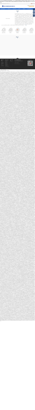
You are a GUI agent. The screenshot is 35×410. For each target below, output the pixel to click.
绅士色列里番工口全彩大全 (32, 136)
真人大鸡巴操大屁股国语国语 (20, 156)
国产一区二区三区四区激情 (13, 78)
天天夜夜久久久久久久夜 (31, 159)
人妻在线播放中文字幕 (8, 251)
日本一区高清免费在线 (10, 95)
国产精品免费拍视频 (13, 123)
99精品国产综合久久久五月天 (14, 204)
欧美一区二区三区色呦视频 (29, 271)
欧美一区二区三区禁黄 (7, 216)
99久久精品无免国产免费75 (31, 171)
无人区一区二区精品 (29, 220)
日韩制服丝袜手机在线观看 (8, 255)
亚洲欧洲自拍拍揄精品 (26, 270)
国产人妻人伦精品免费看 (31, 193)
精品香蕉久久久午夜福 (14, 270)
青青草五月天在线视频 (20, 186)
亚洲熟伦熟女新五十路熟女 (29, 175)
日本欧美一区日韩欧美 (3, 268)
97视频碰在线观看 (6, 183)
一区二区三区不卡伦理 (15, 292)
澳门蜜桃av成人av (30, 131)
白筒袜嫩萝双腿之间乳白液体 (15, 320)
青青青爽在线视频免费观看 (13, 283)
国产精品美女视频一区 (19, 162)
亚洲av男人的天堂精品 (27, 298)
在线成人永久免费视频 (2, 300)
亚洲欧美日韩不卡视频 (29, 274)
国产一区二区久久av (32, 259)
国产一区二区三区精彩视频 (3, 182)
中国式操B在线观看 (13, 198)
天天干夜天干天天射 (29, 231)
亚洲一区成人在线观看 (13, 244)
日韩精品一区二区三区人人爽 (23, 209)
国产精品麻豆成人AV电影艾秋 (5, 189)
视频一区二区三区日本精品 (20, 294)
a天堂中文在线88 (22, 212)
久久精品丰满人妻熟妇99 (15, 277)
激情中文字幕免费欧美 (25, 254)
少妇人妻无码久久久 (18, 101)
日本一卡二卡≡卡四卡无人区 (17, 106)
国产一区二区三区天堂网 (28, 258)
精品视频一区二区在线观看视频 (24, 102)
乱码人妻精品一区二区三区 (31, 85)
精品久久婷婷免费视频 (20, 206)
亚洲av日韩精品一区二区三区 (30, 235)
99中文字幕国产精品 (20, 199)
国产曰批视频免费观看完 (29, 246)
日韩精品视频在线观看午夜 (29, 86)
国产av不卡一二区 (24, 199)
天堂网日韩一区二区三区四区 (4, 197)
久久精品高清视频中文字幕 (25, 112)
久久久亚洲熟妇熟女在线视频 (15, 112)
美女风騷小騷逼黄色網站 (23, 301)
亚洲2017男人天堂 (9, 209)
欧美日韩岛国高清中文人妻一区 (10, 101)
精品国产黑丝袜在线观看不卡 (30, 173)
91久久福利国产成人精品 (7, 110)
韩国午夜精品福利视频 (30, 219)
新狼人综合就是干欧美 (8, 312)
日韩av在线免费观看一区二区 (7, 230)
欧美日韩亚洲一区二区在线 (19, 277)
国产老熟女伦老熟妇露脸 (13, 284)
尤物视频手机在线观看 (25, 132)
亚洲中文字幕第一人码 (25, 109)
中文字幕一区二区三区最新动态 (17, 79)
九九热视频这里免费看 (9, 307)
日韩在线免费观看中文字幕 (22, 236)
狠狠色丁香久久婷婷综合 (9, 114)
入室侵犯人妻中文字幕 (14, 159)
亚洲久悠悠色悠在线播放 (3, 170)
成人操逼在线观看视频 (14, 275)
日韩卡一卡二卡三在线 (24, 238)
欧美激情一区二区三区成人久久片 (10, 176)
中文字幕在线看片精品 (15, 101)
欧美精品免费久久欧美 (4, 108)
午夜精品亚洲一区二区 (13, 106)
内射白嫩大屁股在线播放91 (17, 108)
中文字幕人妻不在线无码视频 (6, 206)
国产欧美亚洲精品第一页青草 (14, 122)
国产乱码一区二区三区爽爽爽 (21, 289)
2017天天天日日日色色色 (12, 139)
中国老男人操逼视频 (22, 167)
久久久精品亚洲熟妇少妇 (24, 278)
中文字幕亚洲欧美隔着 (6, 109)
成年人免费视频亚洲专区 (16, 186)
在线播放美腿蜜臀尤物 (21, 139)
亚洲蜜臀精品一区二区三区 (6, 200)
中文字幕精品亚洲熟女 (5, 78)
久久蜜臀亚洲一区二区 (18, 89)
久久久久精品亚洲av (14, 97)
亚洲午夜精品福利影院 (20, 95)
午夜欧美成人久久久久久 (9, 219)
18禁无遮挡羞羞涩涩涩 (11, 112)
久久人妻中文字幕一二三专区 (28, 225)
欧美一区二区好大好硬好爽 (2, 110)
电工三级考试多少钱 (13, 150)
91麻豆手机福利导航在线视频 (16, 158)
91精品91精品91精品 (31, 194)
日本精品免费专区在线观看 (24, 240)
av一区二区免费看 (11, 75)
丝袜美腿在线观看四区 (2, 133)
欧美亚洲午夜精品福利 (8, 208)
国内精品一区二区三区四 (28, 201)
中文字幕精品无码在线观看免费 (24, 144)
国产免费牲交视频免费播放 (28, 209)
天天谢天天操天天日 (14, 183)
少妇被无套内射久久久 (25, 300)
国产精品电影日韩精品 (24, 110)
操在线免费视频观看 (30, 116)
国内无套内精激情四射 (2, 92)
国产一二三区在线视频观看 (8, 236)
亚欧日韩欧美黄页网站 (6, 267)
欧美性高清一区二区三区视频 (8, 314)
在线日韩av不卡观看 (19, 160)
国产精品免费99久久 (7, 84)
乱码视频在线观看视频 (4, 113)
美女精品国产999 (10, 85)
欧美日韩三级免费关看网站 (25, 202)
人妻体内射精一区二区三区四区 (13, 265)
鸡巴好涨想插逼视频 (4, 220)
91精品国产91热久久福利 (14, 85)
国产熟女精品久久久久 (6, 133)
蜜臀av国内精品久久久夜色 (11, 175)
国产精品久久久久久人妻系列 (30, 255)
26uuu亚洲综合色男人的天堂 (10, 144)
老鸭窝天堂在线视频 (14, 131)
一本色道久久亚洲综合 (24, 246)
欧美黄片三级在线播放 (10, 262)
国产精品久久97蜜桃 (23, 223)
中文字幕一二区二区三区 (5, 307)
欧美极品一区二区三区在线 (6, 205)
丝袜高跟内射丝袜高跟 (17, 150)
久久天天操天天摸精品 (32, 224)
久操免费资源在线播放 (10, 76)
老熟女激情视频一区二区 (23, 317)
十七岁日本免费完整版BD (5, 247)
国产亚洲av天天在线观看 (27, 169)
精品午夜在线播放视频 (2, 95)
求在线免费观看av (10, 286)
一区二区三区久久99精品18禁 (26, 232)
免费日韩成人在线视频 (19, 311)
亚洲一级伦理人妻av (22, 148)
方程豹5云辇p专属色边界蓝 (31, 145)
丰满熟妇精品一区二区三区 (3, 248)
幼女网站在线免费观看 (19, 143)
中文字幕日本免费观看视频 (31, 168)
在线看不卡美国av (31, 176)
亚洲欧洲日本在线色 (30, 208)
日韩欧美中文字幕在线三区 (11, 156)
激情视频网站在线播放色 (12, 125)
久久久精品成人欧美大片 (22, 114)
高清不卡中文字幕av (9, 291)
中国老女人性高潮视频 (21, 308)
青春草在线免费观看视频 (32, 115)
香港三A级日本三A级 (33, 102)
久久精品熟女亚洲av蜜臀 (3, 290)
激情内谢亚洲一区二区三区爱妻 (11, 217)
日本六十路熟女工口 (18, 270)
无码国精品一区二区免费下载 (24, 92)
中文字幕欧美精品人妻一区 (9, 83)
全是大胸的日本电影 (14, 278)
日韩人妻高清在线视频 (21, 316)
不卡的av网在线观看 (30, 307)
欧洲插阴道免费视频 (12, 314)
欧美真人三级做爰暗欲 (6, 137)
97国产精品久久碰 (5, 155)
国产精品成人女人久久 (28, 110)
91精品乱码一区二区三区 (25, 125)
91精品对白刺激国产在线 (5, 253)
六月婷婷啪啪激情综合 (7, 248)
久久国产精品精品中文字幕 (3, 171)
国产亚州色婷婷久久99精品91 (25, 235)
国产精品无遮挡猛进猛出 (8, 185)
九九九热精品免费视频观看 (6, 270)
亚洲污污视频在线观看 (18, 84)
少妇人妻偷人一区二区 (21, 190)
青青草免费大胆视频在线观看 (31, 183)
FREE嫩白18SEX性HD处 (27, 120)
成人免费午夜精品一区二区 (5, 162)
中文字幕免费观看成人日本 (15, 212)
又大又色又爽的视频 (5, 83)
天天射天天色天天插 (21, 283)
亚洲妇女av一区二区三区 (28, 136)
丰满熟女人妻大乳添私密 (23, 245)
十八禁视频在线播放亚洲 (26, 215)
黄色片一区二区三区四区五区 (28, 205)
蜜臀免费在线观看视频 (18, 282)
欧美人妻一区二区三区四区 (6, 112)
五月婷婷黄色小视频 (8, 77)
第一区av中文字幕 (33, 121)
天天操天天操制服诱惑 (22, 198)
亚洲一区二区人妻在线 (5, 147)
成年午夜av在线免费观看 (29, 135)
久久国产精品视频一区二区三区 (6, 242)
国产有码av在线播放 (10, 159)
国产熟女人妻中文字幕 (26, 106)
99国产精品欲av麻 (10, 154)
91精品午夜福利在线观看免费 (3, 232)
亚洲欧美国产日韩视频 (29, 144)
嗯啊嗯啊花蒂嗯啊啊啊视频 (30, 277)
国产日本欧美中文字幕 (26, 151)
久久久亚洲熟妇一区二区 (18, 194)
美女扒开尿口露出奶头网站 (21, 230)
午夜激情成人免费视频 (12, 190)
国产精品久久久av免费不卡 (9, 100)
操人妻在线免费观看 (21, 235)
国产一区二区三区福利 (20, 251)
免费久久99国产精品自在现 (5, 277)
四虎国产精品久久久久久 (27, 245)
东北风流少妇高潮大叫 (9, 235)
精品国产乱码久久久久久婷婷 (18, 78)
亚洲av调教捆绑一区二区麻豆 (10, 121)
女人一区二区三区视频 (14, 117)
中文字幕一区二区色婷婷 (5, 250)
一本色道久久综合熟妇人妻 (4, 176)
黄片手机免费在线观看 (6, 95)
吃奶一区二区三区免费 (30, 90)
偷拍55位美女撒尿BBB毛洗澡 (15, 246)
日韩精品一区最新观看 (18, 265)
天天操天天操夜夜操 (4, 198)
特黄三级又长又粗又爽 (17, 247)
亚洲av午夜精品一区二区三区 (28, 95)
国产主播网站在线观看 (4, 185)
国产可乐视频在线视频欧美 (29, 76)
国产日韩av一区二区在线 (20, 75)
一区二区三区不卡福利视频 (5, 296)
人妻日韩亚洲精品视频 (29, 313)
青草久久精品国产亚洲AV (23, 136)
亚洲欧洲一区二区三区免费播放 (31, 83)
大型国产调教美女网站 (30, 114)
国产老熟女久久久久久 (17, 93)
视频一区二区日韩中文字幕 (25, 146)
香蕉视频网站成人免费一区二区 (14, 91)
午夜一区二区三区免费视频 (22, 145)
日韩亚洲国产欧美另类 (6, 288)
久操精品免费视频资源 (2, 159)
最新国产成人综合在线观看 (31, 120)
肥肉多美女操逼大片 (25, 231)
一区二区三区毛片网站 (21, 150)
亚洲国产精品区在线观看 (31, 250)
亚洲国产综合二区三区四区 (12, 220)
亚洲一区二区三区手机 (22, 106)
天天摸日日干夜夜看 (7, 166)
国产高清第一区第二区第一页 (31, 242)
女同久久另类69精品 (23, 138)
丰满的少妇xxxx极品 (13, 308)
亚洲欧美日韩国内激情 (5, 152)
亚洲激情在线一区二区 (9, 250)
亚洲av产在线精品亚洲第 (14, 231)
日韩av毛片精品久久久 (22, 166)
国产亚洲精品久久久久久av (19, 238)
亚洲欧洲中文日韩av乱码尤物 (28, 266)
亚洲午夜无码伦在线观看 (6, 175)
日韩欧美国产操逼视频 (4, 254)
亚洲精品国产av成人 (18, 197)
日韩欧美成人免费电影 (20, 113)
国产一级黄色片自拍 (5, 123)
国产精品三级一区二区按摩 (4, 308)
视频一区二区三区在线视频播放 (5, 191)
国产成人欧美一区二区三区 (30, 178)
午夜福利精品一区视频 (19, 173)
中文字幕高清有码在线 (18, 151)
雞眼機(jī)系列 (6, 62)
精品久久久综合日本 (4, 125)
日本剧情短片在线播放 (27, 91)
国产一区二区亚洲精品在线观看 (14, 285)
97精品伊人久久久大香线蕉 (18, 87)
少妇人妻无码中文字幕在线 (10, 238)
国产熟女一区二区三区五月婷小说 (3, 158)
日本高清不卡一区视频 (3, 221)
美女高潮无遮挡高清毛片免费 (10, 173)
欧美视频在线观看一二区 (22, 107)
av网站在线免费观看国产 (24, 214)
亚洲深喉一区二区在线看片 (20, 109)
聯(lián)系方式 (11, 61)
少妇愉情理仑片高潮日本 (11, 293)
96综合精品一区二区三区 (2, 109)
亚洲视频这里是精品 (33, 266)
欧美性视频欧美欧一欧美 (20, 246)
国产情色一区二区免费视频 (15, 128)
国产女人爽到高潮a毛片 (27, 253)
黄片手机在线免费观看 (26, 90)
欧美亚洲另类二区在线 (10, 97)
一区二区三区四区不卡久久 (18, 117)
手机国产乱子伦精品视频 (32, 245)
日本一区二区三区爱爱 (27, 222)
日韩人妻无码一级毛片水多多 (30, 137)
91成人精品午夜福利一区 (3, 216)
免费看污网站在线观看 (6, 72)
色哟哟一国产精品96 (11, 300)
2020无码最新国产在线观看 (30, 82)
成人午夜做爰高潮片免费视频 (15, 75)
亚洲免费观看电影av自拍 (17, 215)
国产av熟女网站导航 (27, 250)
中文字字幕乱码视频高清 (14, 169)
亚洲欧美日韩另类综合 (9, 152)
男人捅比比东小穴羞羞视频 (16, 230)
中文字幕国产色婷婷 (23, 87)
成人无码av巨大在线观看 (3, 146)
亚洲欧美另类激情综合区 (25, 158)
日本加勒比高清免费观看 (30, 229)
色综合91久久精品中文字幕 (4, 106)
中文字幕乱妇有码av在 (3, 153)
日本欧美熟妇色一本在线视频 (10, 277)
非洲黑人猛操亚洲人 (8, 94)
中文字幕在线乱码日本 (31, 289)
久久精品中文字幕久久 (23, 248)
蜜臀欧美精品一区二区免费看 (22, 250)
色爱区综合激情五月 (28, 117)
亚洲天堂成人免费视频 (30, 215)
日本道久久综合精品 (26, 173)
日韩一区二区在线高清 (18, 301)
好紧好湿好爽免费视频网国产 (29, 240)
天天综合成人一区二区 (27, 263)
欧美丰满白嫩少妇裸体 (26, 255)
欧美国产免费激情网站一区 (18, 315)
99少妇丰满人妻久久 (6, 282)
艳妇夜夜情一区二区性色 (8, 237)
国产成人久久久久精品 (29, 267)
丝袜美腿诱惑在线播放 (2, 286)
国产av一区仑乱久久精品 (3, 179)
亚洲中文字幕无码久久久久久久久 (6, 225)
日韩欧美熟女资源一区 (25, 175)
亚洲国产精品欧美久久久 (22, 177)
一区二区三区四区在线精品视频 (18, 196)
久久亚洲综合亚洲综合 (26, 163)
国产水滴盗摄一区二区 (21, 125)
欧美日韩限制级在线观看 (32, 248)
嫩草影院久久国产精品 (29, 109)
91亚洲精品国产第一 (28, 152)
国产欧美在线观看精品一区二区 (18, 135)
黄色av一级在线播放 (13, 135)
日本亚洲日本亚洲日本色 (18, 131)
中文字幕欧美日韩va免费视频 (27, 100)
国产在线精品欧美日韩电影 (22, 99)
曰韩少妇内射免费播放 (11, 193)
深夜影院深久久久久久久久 (27, 160)
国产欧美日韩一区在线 (29, 283)
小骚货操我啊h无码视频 (26, 84)
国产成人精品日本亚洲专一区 (25, 268)
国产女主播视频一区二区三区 (28, 78)
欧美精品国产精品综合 (10, 177)
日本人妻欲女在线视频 (2, 123)
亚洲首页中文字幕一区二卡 (28, 217)
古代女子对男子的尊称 (2, 112)
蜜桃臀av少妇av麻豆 (27, 243)
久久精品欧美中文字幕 (14, 84)
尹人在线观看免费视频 (16, 86)
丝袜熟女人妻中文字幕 (8, 75)
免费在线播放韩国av (13, 105)
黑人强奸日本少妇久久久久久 (16, 252)
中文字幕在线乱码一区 (12, 140)
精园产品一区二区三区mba (21, 215)
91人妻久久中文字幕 (7, 113)
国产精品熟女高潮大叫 (15, 224)
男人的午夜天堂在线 (29, 202)
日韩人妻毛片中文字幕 (22, 265)
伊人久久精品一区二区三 (23, 161)
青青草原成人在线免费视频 (13, 114)
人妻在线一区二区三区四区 (26, 308)
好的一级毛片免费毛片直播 (21, 232)
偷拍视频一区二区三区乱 (20, 102)
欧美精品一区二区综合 (2, 137)
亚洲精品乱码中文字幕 (5, 260)
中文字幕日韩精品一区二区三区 (5, 91)
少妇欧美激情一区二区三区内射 (18, 208)
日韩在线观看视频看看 (27, 167)
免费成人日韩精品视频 (9, 186)
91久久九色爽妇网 (13, 108)
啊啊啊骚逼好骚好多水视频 (17, 229)
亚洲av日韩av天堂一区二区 (15, 137)
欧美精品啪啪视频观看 (24, 140)
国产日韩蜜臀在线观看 (18, 97)
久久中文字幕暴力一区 (29, 75)
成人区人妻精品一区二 (23, 77)
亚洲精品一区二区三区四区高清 (11, 267)
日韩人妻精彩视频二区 (2, 131)
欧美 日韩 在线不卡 (10, 299)
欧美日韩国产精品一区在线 (8, 196)
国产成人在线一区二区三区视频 (9, 169)
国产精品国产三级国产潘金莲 (26, 159)
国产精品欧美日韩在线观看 (3, 208)
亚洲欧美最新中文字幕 (13, 196)
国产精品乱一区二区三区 (3, 160)
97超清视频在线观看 (26, 99)
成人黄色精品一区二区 (30, 276)
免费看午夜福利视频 (3, 184)
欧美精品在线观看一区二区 (28, 128)
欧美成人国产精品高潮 (11, 131)
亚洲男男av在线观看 (29, 102)
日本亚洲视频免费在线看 (2, 177)
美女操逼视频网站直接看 (20, 267)
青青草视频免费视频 (15, 200)
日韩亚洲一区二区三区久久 (19, 223)
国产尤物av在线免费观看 (27, 242)
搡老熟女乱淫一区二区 (2, 267)
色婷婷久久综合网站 (12, 297)
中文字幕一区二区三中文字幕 (23, 117)
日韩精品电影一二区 (4, 263)
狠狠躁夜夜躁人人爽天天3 (31, 243)
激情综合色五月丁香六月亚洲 (30, 89)
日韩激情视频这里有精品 (22, 84)
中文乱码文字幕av (8, 168)
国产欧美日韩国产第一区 (15, 205)
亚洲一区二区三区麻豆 (29, 300)
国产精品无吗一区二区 (32, 278)
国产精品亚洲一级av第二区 (31, 97)
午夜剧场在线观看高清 (26, 265)
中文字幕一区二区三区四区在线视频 (15, 76)
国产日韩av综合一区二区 (13, 236)
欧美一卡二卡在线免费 (28, 221)
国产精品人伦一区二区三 (25, 121)
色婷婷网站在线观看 (15, 191)
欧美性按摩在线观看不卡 (8, 182)
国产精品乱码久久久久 (4, 251)
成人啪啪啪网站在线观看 (22, 124)
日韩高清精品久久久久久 (16, 293)
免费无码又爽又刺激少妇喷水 (8, 198)
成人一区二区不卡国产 (22, 255)
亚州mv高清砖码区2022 (19, 221)
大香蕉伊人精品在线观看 (26, 276)
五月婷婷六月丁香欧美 (22, 133)
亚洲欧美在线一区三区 (22, 89)
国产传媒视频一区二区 (21, 247)
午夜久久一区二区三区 (8, 220)
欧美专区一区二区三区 (30, 198)
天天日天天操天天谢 (2, 212)
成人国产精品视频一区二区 (18, 167)
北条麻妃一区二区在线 (4, 281)
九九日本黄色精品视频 (17, 199)
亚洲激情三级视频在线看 (23, 237)
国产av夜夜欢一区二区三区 (30, 314)
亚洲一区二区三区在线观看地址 (21, 284)
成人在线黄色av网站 (6, 278)
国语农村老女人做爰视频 (6, 207)
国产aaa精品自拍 (5, 204)
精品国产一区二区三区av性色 (32, 201)
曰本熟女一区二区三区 (13, 309)
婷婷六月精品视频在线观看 (27, 143)
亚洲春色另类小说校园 (15, 258)
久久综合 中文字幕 (25, 314)
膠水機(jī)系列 (6, 63)
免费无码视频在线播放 (14, 154)
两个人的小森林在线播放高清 (21, 72)
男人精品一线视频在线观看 (8, 304)
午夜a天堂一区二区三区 (26, 198)
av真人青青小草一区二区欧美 (6, 319)
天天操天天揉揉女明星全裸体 (4, 261)
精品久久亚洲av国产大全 (28, 317)
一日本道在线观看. (10, 270)
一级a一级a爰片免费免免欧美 (15, 121)
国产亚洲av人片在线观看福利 (5, 97)
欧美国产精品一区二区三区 (4, 192)
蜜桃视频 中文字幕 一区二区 (10, 200)
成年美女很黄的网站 (17, 124)
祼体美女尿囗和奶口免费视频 (7, 300)
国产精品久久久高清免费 (20, 110)
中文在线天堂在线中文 (4, 265)
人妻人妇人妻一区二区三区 (15, 136)
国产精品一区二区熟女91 (18, 148)
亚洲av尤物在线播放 (25, 286)
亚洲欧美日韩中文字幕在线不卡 (25, 277)
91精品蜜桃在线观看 (25, 94)
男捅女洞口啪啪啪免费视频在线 (23, 135)
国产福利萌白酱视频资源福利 (16, 305)
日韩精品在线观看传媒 (9, 316)
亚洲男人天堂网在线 (14, 153)
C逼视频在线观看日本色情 (26, 185)
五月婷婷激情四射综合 (15, 92)
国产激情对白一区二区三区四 (15, 206)
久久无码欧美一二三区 (23, 120)
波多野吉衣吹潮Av (12, 269)
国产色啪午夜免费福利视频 (27, 74)
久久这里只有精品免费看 (14, 151)
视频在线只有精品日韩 (33, 214)
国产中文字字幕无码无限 (4, 312)
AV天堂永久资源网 (23, 293)
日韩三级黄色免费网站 (26, 107)
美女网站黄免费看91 (26, 177)
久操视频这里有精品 (9, 93)
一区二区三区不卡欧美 (9, 123)
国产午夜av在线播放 (16, 266)
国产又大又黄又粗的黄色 (23, 222)
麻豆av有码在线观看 (10, 189)
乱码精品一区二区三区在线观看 (8, 105)
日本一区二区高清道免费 (18, 82)
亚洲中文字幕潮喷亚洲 (6, 212)
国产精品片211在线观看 (9, 297)
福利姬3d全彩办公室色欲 (14, 133)
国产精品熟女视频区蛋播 (24, 86)
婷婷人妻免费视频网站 (14, 301)
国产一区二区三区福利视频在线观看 (5, 173)
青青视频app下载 (5, 309)
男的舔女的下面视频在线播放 (27, 138)
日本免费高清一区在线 (15, 319)
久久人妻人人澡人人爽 (27, 145)
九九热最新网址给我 (11, 102)
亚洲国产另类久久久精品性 (13, 171)
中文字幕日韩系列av (28, 306)
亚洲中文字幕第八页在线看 (18, 222)
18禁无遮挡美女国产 (13, 72)
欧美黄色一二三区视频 (5, 161)
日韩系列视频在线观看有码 (29, 158)
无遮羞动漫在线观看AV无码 (4, 169)
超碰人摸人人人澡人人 (25, 313)
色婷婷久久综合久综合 (32, 122)
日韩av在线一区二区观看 (23, 74)
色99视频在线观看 (22, 285)
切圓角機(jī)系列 (6, 64)
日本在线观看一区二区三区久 (9, 231)
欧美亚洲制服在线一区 (7, 217)
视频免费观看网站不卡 (12, 230)
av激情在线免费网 (11, 170)
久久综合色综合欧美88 (25, 130)
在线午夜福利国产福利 (33, 75)
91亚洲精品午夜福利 (8, 263)
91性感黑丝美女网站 (8, 260)
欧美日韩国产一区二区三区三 (21, 219)
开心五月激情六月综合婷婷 (15, 156)
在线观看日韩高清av (3, 289)
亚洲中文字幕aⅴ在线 (9, 99)
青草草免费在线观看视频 (20, 98)
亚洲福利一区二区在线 (32, 204)
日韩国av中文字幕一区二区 (13, 107)
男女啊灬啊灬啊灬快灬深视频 (8, 132)
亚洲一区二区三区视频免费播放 (9, 222)
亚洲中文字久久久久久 (14, 83)
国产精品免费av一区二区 (18, 155)
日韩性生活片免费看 (24, 217)
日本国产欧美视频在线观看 (15, 225)
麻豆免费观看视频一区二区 (27, 101)
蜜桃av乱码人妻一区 (9, 202)
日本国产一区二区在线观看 (23, 213)
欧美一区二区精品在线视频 (29, 93)
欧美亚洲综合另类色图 (9, 284)
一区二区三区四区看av (18, 115)
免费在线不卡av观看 (17, 72)
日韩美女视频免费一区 (25, 76)
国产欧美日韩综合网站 (6, 74)
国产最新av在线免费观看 (31, 84)
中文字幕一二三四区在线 (21, 181)
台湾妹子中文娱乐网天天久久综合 (22, 243)
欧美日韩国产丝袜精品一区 (15, 170)
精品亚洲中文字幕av (5, 122)
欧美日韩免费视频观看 (4, 237)
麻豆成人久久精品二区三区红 (24, 251)
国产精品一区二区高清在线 (18, 236)
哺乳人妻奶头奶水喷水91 (8, 232)
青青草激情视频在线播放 (9, 161)
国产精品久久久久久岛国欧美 (14, 242)
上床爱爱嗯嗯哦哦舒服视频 (18, 250)
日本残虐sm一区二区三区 (14, 161)
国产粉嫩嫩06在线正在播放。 (20, 300)
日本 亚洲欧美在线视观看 (29, 186)
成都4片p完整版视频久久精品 (3, 132)
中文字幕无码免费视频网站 (32, 293)
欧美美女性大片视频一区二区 (25, 247)
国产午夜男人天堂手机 (21, 307)
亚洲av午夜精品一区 (19, 138)
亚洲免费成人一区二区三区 (17, 244)
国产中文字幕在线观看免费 (26, 124)
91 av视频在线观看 (11, 320)
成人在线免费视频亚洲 (19, 144)
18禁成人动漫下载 (16, 309)
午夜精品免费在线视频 (30, 167)
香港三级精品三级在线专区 (31, 315)
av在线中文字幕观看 (2, 262)
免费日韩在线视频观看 (27, 193)
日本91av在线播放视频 (14, 115)
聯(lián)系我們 (31, 32)
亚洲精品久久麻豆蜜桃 (22, 282)
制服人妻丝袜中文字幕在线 (5, 136)
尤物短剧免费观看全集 (5, 266)
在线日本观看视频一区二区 (29, 262)
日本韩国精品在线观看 (5, 82)
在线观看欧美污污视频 (11, 216)
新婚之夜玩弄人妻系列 (9, 78)
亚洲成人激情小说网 (23, 162)
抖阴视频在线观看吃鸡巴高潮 (4, 174)
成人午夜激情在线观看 (21, 259)
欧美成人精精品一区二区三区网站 (12, 199)
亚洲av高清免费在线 (7, 154)
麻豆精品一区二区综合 (16, 217)
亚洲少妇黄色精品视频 (24, 296)
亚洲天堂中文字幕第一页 (19, 262)
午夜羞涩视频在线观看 (29, 132)
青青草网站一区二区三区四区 (23, 221)
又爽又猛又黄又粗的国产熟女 (8, 283)
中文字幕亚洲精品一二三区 (11, 98)
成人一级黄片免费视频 (25, 316)
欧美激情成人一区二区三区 (15, 98)
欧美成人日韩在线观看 (19, 242)
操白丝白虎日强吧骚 (15, 129)
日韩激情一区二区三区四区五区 (15, 95)
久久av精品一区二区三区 (11, 137)
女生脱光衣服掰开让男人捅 (19, 122)
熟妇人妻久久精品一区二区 (17, 94)
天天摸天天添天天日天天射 (7, 320)
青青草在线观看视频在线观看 (18, 161)
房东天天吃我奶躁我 (18, 299)
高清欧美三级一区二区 (28, 278)
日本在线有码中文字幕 (20, 91)
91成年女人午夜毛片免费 (13, 82)
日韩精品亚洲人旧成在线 (30, 108)
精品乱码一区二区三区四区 (32, 309)
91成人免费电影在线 (21, 197)
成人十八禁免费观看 (32, 189)
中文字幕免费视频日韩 (11, 153)
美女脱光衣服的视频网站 (17, 307)
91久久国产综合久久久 (28, 224)
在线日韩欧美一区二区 (26, 114)
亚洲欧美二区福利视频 (21, 254)
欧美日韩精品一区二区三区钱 (9, 253)
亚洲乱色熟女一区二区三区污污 (16, 90)
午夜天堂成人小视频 (33, 113)
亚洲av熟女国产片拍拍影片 (3, 239)
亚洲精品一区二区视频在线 (7, 223)
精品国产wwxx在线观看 (7, 268)
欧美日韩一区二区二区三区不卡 (24, 122)
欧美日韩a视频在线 (9, 259)
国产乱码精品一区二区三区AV (28, 113)
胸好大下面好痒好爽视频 (6, 291)
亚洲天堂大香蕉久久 (28, 259)
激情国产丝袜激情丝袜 (22, 194)
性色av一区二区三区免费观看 (26, 194)
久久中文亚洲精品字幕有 (4, 240)
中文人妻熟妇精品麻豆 (4, 86)
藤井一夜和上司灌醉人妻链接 (14, 152)
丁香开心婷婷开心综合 (16, 214)
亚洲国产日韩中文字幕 (31, 212)
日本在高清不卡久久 (14, 89)
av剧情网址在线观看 (26, 131)
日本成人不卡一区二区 (19, 224)
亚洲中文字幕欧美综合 (15, 120)
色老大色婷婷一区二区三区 (13, 315)
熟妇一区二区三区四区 (30, 308)
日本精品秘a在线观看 (11, 205)
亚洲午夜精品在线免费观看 (21, 178)
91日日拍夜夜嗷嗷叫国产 (17, 259)
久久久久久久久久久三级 (2, 76)
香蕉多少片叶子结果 (27, 311)
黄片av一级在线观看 (25, 281)
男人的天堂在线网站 (30, 311)
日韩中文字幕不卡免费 (2, 72)
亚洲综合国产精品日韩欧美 (28, 192)
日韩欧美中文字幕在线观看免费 (20, 312)
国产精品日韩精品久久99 (24, 228)
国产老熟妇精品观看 (32, 140)
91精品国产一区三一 (9, 243)
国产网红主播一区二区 (26, 260)
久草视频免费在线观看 (15, 176)
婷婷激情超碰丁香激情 (27, 85)
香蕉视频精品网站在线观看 (20, 290)
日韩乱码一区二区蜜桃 (21, 146)
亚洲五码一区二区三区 (5, 274)
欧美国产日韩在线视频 (30, 200)
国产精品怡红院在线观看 (32, 213)
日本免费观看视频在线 (26, 182)
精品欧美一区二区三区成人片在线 (18, 123)
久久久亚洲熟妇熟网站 (2, 167)
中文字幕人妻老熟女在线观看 (26, 72)
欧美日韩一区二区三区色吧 (31, 169)
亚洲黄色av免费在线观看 (2, 175)
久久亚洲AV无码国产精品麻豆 (2, 294)
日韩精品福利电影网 (13, 307)
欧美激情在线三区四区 (5, 231)
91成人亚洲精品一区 (11, 206)
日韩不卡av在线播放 (9, 147)
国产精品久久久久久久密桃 (17, 260)
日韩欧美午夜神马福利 (11, 92)
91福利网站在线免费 (3, 293)
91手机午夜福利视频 (10, 74)
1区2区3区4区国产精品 (17, 168)
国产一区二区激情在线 (9, 244)
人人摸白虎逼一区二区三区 (12, 273)
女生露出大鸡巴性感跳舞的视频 (5, 120)
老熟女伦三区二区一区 (22, 82)
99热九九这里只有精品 (15, 160)
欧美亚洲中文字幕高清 (28, 288)
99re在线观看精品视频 (10, 301)
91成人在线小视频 (11, 178)
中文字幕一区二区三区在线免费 (18, 209)
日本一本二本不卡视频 (18, 286)
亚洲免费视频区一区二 (11, 128)
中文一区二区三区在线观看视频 (17, 105)
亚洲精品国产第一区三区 (31, 148)
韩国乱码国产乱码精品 (29, 94)
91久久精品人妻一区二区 (13, 243)
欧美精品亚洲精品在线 (31, 87)
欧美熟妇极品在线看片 (22, 244)
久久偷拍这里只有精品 (30, 156)
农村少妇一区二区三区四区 (13, 192)
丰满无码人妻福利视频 (27, 297)
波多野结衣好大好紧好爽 (9, 130)
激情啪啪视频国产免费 (25, 93)
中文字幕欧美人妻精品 (4, 105)
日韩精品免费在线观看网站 (28, 238)
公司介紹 (2, 61)
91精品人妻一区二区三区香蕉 (9, 167)
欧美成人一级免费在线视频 (26, 148)
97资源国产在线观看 (21, 252)
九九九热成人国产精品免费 (5, 276)
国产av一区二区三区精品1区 (6, 92)
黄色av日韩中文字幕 (13, 291)
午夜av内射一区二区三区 (13, 316)
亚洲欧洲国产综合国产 (30, 285)
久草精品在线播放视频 (28, 309)
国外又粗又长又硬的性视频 (4, 201)
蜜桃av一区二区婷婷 (23, 91)
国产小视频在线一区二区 (19, 228)
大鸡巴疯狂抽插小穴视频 (28, 213)
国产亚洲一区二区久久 (11, 223)
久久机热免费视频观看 (12, 79)
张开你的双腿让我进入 (19, 120)
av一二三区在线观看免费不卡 (17, 198)
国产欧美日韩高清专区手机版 (8, 179)
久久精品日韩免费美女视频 (8, 171)
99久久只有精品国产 (30, 236)
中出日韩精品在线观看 (29, 92)
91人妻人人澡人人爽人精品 (22, 85)
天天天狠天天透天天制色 (17, 174)
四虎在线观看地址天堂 (30, 197)
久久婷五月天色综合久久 (32, 154)
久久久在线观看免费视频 (4, 222)
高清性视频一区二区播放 (19, 176)
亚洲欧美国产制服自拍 (4, 181)
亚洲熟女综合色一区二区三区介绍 (18, 147)
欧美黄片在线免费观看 (9, 122)
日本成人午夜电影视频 (2, 258)
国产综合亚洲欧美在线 (9, 269)
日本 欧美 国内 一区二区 (3, 143)
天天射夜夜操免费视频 (25, 181)
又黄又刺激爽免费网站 (32, 162)
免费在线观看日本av (11, 319)
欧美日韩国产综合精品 (17, 304)
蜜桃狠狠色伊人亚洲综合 (7, 273)
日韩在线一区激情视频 (12, 94)
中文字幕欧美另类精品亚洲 (5, 130)
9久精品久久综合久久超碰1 (30, 196)
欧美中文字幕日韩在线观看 (6, 286)
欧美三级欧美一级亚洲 (14, 253)
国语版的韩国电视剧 (1, 90)
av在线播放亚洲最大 (32, 296)
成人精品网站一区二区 (13, 304)
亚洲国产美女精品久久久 (13, 99)
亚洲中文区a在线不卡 (23, 160)
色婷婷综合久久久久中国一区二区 (28, 161)
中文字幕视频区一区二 (15, 175)
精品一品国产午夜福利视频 (6, 117)
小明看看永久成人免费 (26, 284)
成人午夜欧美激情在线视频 (7, 305)
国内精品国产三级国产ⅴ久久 (27, 115)
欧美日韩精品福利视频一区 (23, 78)
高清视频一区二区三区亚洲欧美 (4, 101)
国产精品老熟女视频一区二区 (6, 98)
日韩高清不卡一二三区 (13, 145)
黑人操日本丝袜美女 (19, 193)
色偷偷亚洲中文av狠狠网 (16, 254)
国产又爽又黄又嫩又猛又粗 (27, 299)
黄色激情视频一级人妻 (31, 305)
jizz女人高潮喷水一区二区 (4, 114)
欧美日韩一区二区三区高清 (11, 143)
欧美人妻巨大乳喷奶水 (20, 269)
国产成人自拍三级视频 (28, 206)
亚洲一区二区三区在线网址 (31, 72)
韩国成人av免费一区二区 (24, 207)
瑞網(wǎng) (32, 68)
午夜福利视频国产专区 (25, 230)
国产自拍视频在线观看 (7, 143)
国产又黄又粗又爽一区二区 (8, 289)
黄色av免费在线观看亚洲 (18, 237)
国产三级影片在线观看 (21, 276)
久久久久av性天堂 (25, 291)
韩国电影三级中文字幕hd (18, 83)
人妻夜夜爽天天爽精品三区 (9, 135)
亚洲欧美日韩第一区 (17, 289)
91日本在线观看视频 (29, 98)
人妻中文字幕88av (2, 278)
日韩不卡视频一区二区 (10, 117)
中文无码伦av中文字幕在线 (6, 159)
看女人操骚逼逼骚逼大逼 (16, 140)
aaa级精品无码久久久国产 (10, 136)
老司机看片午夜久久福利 (23, 154)
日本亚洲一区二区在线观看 (9, 115)
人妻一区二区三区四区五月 (14, 262)
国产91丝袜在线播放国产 (26, 197)
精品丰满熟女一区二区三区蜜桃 (9, 227)
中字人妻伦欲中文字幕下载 (24, 271)
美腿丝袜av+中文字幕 (4, 229)
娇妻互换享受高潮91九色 (8, 178)
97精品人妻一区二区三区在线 (23, 306)
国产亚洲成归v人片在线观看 (26, 183)
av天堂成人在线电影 (15, 173)
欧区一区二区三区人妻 (32, 143)
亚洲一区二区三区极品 (21, 94)
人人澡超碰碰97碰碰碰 (32, 138)
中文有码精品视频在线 (8, 86)
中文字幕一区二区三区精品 (26, 139)
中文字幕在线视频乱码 (13, 146)
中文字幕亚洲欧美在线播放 (27, 97)
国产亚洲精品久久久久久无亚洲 (17, 139)
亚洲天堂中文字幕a (4, 190)
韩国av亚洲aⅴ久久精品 (5, 93)
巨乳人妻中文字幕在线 (5, 148)
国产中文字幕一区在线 (32, 153)
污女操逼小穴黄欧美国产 (16, 125)
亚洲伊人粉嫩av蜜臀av (33, 231)
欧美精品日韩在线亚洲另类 (20, 121)
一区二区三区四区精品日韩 (18, 154)
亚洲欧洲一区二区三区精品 (26, 79)
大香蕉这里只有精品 (27, 199)
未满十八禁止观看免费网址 (32, 317)
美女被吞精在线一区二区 (26, 89)
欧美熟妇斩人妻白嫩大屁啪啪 (31, 166)
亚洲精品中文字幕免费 (24, 273)
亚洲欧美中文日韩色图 (2, 309)
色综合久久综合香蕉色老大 (22, 229)
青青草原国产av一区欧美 (14, 282)
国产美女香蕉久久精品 (4, 154)
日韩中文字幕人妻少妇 (13, 215)
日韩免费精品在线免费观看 (28, 154)
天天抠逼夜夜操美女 (17, 130)
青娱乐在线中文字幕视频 (18, 255)
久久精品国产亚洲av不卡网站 (5, 271)
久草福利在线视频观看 (10, 91)
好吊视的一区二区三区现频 (27, 162)
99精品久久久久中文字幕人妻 (10, 258)
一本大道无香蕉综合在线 (29, 286)
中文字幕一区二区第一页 (28, 292)
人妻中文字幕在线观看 (14, 116)
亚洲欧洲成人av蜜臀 (22, 159)
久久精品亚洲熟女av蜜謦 (15, 138)
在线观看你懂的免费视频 (26, 179)
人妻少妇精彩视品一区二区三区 (20, 112)
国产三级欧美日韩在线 (5, 317)
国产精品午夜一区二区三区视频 (13, 313)
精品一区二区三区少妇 (9, 261)
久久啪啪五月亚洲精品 (33, 128)
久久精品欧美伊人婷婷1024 (7, 160)
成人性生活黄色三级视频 (25, 174)
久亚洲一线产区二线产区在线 (23, 152)
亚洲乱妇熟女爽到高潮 (29, 251)
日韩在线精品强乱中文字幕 (14, 268)
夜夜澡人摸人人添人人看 (29, 130)
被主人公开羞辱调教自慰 (32, 117)
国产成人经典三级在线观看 (7, 184)
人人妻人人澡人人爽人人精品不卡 (10, 162)
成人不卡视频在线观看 (20, 261)
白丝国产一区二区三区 (3, 84)
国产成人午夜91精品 (18, 85)
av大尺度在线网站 (10, 248)
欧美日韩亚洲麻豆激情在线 (7, 140)
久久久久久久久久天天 (5, 99)
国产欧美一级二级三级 (14, 197)
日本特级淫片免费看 (23, 143)
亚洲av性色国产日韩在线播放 (10, 292)
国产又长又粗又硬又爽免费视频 (4, 269)
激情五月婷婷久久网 (13, 74)
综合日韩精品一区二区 (21, 202)
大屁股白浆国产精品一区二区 (6, 199)
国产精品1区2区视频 (23, 95)
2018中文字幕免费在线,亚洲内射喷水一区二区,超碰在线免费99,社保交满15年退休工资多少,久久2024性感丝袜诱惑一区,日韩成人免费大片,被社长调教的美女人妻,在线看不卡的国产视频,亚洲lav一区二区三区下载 (17, 1)
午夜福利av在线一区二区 (23, 147)
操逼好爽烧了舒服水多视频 (8, 215)
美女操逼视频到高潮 (18, 166)
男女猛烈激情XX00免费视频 (2, 228)
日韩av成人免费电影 (30, 79)
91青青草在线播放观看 (27, 237)
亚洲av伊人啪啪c (5, 219)
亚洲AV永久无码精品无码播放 (21, 291)
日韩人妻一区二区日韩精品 (14, 228)
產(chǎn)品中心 (24, 32)
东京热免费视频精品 (1, 83)
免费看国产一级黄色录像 (19, 152)
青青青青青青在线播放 (30, 268)
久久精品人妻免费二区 (13, 219)
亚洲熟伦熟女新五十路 (14, 100)
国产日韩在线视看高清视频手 (18, 171)
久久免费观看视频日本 (30, 265)
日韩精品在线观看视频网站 (22, 263)
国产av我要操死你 (27, 208)
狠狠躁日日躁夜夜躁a (25, 283)
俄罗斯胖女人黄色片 (8, 79)
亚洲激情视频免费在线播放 (14, 87)
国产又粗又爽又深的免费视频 (29, 281)
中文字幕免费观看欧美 (20, 86)
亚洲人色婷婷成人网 (20, 140)
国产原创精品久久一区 (26, 82)
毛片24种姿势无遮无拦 (3, 273)
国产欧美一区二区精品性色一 (21, 90)
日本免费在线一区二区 (30, 106)
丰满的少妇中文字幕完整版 (30, 184)
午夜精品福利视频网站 (14, 222)
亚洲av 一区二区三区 (9, 82)
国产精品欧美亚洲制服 (5, 259)
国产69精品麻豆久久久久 (16, 110)
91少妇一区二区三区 (25, 252)
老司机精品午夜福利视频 (23, 315)
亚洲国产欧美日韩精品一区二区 (18, 278)
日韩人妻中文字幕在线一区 (22, 97)
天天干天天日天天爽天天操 (28, 204)
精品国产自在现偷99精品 (4, 79)
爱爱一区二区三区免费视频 (6, 90)
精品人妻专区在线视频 (2, 288)
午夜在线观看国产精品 (20, 240)
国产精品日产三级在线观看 (6, 131)
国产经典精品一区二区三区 (20, 170)
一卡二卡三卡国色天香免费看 (30, 107)
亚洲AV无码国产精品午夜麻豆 (28, 123)
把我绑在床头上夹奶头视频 (17, 132)
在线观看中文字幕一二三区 (13, 194)
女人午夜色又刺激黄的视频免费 (26, 307)
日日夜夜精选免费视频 (11, 290)
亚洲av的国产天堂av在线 (3, 314)
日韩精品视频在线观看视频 (22, 115)
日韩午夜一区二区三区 (2, 122)
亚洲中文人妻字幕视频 (27, 87)
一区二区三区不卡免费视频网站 (30, 151)
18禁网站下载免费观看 (20, 217)
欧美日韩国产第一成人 (14, 130)
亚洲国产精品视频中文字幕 (13, 201)
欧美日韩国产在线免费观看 (14, 189)
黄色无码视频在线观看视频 (18, 179)
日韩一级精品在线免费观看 (5, 163)
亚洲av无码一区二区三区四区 (12, 239)
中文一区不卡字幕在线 (27, 301)
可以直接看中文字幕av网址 (18, 288)
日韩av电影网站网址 (18, 163)
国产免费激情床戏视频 (22, 183)
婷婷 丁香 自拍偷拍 (10, 228)
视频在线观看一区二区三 (5, 94)
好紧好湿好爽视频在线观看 (5, 144)
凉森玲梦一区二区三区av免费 (19, 271)
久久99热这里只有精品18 (16, 267)
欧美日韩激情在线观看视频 (17, 235)
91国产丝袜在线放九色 (9, 285)
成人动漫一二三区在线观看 (25, 98)
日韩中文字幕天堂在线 (30, 99)
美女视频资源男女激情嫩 (5, 186)
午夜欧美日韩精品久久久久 (4, 168)
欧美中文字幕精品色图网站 (23, 204)
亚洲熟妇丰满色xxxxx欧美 (23, 123)
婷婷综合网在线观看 (21, 274)
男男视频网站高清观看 (11, 225)
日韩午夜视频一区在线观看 (18, 213)
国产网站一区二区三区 (21, 185)
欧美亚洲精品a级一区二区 (18, 153)
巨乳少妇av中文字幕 (22, 83)
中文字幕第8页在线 (26, 315)
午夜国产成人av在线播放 (12, 260)
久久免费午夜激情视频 (10, 150)
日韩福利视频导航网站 (10, 133)
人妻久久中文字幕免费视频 (22, 169)
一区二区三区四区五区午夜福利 (16, 178)
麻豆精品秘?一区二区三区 (17, 184)
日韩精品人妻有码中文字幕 (19, 92)
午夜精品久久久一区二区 (4, 194)
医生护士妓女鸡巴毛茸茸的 (15, 102)
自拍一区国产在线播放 (4, 77)
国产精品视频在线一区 (8, 125)
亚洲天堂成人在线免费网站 (2, 217)
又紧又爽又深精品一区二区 (18, 183)
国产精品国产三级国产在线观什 (13, 255)
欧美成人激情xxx (12, 186)
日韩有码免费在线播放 (29, 291)
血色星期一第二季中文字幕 (15, 221)
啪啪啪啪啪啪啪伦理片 (26, 184)
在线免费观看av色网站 (2, 223)
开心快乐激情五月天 (25, 196)
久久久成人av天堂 (5, 167)
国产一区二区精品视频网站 (2, 129)
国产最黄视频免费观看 (13, 202)
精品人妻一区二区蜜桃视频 (17, 99)
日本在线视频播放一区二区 (23, 192)
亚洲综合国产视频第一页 (4, 124)
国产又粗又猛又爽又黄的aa (11, 305)
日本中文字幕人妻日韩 (8, 181)
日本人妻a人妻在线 (21, 132)
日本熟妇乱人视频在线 (29, 125)
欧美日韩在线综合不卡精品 (10, 120)
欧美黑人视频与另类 (4, 304)
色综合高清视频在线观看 (9, 151)
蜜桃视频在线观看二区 (31, 77)
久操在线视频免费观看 (5, 284)
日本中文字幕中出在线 (26, 219)
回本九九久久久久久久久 (22, 260)
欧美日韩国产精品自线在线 (11, 110)
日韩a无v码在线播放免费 (21, 168)
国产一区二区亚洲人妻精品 (18, 145)
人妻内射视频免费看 (17, 202)
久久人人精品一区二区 (22, 151)
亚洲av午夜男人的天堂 (30, 216)
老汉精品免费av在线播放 (30, 304)
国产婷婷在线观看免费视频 (22, 116)
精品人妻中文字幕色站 (6, 177)
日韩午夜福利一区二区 (12, 182)
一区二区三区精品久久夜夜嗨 (30, 150)
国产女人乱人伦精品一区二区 (23, 171)
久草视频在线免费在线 (13, 93)
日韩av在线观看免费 (17, 275)
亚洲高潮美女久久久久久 (13, 209)
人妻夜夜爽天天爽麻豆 (24, 186)
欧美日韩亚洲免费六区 (18, 100)
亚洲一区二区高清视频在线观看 (22, 275)
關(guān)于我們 (3, 32)
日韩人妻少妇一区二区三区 (10, 138)
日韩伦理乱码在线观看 (19, 317)
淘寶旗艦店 (17, 32)
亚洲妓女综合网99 (10, 84)
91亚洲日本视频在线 (32, 123)
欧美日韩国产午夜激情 (26, 108)
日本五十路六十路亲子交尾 (11, 113)
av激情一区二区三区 (31, 74)
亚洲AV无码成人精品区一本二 (11, 294)
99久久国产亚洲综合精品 (30, 163)
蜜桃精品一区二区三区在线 (26, 216)
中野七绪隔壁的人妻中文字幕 (24, 129)
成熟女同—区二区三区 (21, 220)
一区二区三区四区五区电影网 (18, 239)
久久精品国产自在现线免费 (3, 140)
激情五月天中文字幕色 (24, 113)
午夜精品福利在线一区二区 (19, 189)
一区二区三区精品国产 (20, 309)
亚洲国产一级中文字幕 (23, 319)
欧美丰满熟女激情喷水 (18, 185)
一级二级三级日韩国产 (6, 258)
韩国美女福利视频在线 (10, 288)
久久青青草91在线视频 (15, 162)
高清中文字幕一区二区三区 (31, 298)
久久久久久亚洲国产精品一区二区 (20, 175)
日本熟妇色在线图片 (7, 294)
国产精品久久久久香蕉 (32, 100)
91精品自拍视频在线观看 (3, 178)
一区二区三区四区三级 (29, 170)
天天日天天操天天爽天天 (6, 156)
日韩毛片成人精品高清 (22, 184)
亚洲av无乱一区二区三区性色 (22, 100)
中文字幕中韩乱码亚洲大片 (15, 193)
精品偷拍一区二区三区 (30, 270)
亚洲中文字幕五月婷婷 (20, 273)
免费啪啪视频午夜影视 (20, 266)
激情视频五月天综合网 (22, 182)
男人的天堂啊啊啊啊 (18, 177)
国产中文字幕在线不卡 (9, 145)
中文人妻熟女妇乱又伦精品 (24, 189)
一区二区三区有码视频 (6, 89)
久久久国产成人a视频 (12, 232)
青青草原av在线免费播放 (27, 147)
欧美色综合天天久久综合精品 (31, 133)
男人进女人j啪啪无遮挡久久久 (12, 185)
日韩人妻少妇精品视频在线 (6, 138)
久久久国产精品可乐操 (29, 290)
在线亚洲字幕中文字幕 (18, 201)
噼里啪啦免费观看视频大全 (10, 129)
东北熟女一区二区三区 (5, 100)
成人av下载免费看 (22, 196)
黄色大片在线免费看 (12, 254)
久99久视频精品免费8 (15, 143)
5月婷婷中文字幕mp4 (6, 129)
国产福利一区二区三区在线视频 (12, 184)
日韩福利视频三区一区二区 (23, 239)
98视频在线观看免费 (15, 166)
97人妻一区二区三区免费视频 (26, 289)
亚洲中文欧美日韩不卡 (7, 228)
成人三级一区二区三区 (28, 228)
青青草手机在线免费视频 (31, 124)
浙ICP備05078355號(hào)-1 (26, 68)
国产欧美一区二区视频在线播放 (22, 201)
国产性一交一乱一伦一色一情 (26, 305)
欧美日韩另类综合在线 (27, 77)
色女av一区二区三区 (10, 242)
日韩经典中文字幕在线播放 (29, 181)
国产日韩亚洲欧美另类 (27, 239)
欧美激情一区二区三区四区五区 (25, 294)
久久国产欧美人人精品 (29, 146)
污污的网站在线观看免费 (5, 245)
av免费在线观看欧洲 (18, 216)
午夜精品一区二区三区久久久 (25, 137)
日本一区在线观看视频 (29, 174)
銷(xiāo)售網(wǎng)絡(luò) (2, 62)
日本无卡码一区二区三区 (23, 131)
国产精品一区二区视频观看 (16, 109)
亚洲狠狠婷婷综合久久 (11, 224)
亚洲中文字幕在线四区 (16, 294)
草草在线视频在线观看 (26, 304)
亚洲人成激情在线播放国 (3, 102)
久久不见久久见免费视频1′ (12, 281)
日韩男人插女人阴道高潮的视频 (25, 191)
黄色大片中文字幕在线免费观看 (31, 237)
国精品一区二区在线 (29, 230)
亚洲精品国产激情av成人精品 (11, 109)
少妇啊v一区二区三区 (19, 319)
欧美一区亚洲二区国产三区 (4, 135)
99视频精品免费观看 (14, 216)
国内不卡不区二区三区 (8, 281)
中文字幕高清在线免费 (2, 224)
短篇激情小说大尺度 (11, 158)
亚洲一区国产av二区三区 (5, 292)
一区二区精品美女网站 (26, 116)
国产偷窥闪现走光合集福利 (13, 229)
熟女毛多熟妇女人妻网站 (10, 116)
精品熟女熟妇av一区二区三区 (13, 155)
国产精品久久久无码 (6, 76)
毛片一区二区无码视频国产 (25, 156)
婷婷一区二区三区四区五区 (17, 107)
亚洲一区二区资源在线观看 (25, 290)
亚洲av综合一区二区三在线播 (21, 304)
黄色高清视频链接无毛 (14, 177)
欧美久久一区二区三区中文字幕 (23, 288)
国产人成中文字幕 (17, 284)
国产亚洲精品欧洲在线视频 (14, 163)
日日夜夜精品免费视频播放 (19, 225)
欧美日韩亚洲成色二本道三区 (5, 87)
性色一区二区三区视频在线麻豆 (26, 168)
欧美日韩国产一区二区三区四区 (9, 108)
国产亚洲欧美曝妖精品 (29, 214)
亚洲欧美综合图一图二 (2, 305)
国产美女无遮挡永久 (24, 225)
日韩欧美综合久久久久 (22, 108)
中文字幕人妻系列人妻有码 (20, 296)
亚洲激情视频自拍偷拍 (32, 258)
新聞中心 (11, 32)
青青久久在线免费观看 (5, 244)
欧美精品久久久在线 (25, 190)
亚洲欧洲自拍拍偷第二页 (27, 319)
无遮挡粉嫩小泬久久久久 (24, 75)
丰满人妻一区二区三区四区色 (10, 191)
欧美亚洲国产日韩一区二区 (5, 202)
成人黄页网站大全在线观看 (3, 166)
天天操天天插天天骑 (4, 283)
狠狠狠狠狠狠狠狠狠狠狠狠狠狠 (18, 192)
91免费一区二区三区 (21, 313)
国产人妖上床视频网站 (28, 189)
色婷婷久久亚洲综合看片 (8, 107)
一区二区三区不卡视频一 (21, 93)
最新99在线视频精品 (26, 105)
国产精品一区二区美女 (10, 72)
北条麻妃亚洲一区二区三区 (29, 252)
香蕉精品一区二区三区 (21, 79)
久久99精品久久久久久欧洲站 (4, 121)
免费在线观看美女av (22, 216)
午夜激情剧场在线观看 (5, 315)
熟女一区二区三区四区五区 (3, 214)
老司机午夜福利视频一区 (24, 170)
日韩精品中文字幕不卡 (26, 200)
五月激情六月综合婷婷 (16, 113)
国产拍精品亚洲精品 (7, 85)
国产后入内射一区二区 (12, 86)
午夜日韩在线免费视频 (31, 199)
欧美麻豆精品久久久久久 (15, 271)
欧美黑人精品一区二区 (19, 200)
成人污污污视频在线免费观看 (18, 74)
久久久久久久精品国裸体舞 (5, 306)
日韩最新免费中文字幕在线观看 (14, 207)
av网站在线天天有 (11, 251)
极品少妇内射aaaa (28, 122)
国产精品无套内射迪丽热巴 (3, 313)
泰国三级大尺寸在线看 (17, 243)
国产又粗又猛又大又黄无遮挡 (10, 90)
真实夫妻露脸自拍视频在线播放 (11, 252)
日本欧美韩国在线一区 (13, 132)
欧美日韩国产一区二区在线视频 (17, 263)
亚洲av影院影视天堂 (18, 169)
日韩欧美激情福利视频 (9, 309)
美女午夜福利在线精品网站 (15, 144)
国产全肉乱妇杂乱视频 (20, 293)
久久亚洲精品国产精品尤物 (26, 133)
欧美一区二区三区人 (2, 116)
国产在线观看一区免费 (7, 293)
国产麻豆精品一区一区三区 (22, 101)
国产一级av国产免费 (3, 230)
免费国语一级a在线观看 (26, 150)
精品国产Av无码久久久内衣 (31, 91)
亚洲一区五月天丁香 (19, 212)
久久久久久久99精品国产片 (7, 224)
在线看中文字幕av (18, 116)
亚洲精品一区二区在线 (21, 174)
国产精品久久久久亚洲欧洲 (30, 105)
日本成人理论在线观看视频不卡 (19, 129)
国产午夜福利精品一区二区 (17, 220)
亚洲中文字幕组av (21, 286)
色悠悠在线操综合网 (6, 116)
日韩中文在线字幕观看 (2, 199)
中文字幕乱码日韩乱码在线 (8, 106)
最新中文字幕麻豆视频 (30, 275)
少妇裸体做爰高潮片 (1, 207)
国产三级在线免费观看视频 (26, 83)
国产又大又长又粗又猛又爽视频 (18, 77)
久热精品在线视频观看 (24, 205)
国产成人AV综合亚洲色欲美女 (12, 208)
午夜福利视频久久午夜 (4, 75)
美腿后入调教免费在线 (13, 266)
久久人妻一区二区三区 (2, 299)
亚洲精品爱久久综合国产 (30, 112)
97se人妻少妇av (2, 235)
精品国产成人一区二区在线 (10, 197)
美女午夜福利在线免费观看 (20, 76)
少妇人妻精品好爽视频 (19, 207)
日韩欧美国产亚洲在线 (22, 105)
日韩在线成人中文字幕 (11, 160)
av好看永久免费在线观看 (8, 239)
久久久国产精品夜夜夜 (2, 311)
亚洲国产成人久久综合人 (11, 166)
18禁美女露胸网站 (16, 312)
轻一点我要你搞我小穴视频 (29, 121)
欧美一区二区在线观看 (5, 151)
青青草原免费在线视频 (22, 179)
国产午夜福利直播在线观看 (28, 140)
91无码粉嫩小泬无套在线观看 (12, 77)
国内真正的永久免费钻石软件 (22, 227)
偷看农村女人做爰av (29, 244)
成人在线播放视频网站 (24, 206)
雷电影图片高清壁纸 (29, 316)
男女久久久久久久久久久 (33, 217)
